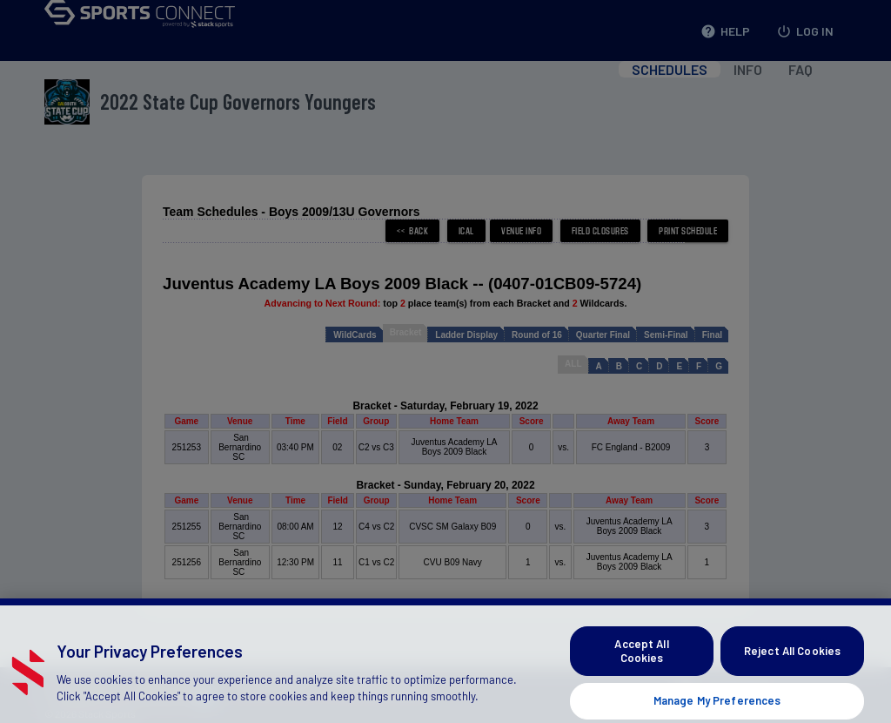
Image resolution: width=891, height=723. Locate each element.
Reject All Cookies (792, 672)
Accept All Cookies (641, 672)
